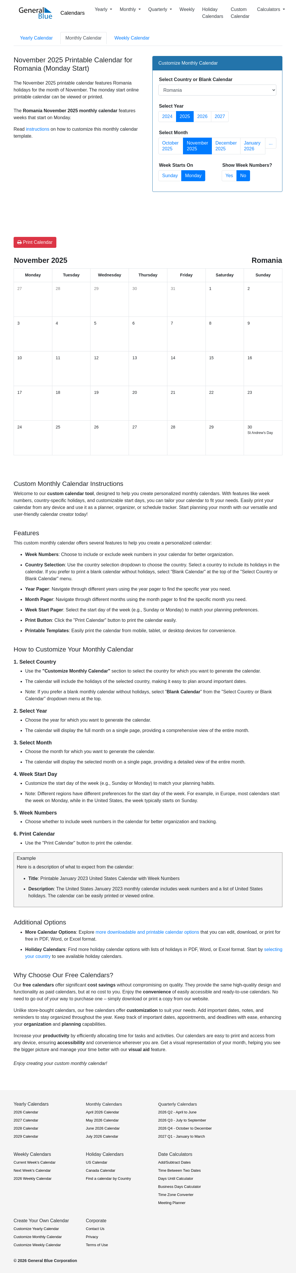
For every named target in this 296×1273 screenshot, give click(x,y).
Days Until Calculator (175, 1178)
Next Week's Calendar (32, 1170)
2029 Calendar (26, 1136)
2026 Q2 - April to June (177, 1112)
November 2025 (197, 146)
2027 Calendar (26, 1120)
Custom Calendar (240, 13)
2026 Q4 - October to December (185, 1128)
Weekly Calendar (132, 37)
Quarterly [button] (158, 9)
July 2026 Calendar (102, 1136)
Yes (229, 175)
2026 (202, 116)
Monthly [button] (128, 9)
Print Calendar (35, 242)
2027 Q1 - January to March (181, 1136)
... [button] (271, 143)
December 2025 (226, 146)
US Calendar (96, 1162)
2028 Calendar (26, 1128)
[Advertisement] (78, 180)
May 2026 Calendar (102, 1120)
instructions (37, 129)
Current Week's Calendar (35, 1162)
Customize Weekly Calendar (37, 1245)
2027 (220, 116)
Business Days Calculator (179, 1186)
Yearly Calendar (36, 37)
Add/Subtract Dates (174, 1162)
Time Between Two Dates (179, 1170)
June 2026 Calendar (103, 1128)
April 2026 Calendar (102, 1112)
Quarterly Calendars (177, 1104)
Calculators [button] (269, 9)
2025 (185, 116)
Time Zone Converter (175, 1194)
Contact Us (95, 1229)
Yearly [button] (102, 9)
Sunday (170, 175)
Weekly (187, 9)
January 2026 (252, 146)
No (243, 175)
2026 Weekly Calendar (32, 1178)
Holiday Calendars (212, 13)
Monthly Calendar (83, 37)
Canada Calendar (100, 1170)
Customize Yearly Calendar (36, 1229)
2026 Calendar (26, 1112)
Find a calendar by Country (108, 1178)
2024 (167, 116)
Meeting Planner (172, 1203)
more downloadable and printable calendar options (147, 932)
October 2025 (170, 146)
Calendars (72, 13)
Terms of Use (97, 1245)
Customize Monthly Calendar (38, 1237)
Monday (193, 175)
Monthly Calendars (104, 1104)
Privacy (92, 1237)
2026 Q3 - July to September (182, 1120)
